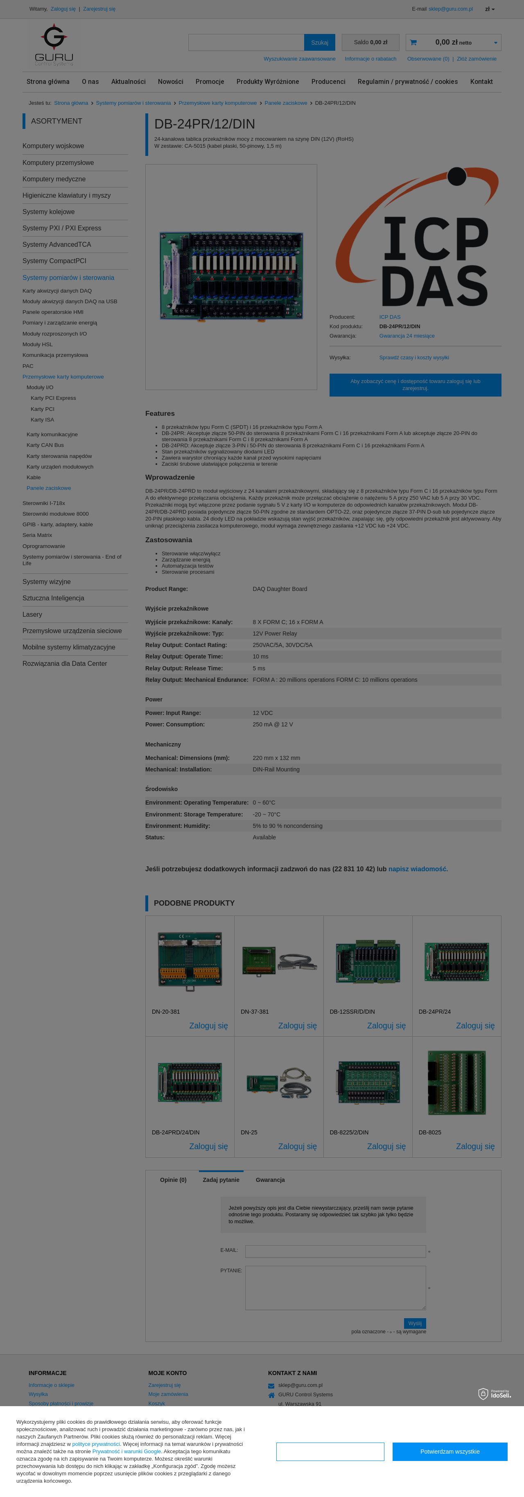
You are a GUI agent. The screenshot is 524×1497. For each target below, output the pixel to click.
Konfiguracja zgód (330, 1451)
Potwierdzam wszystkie (450, 1451)
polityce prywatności (96, 1444)
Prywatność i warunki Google (127, 1451)
